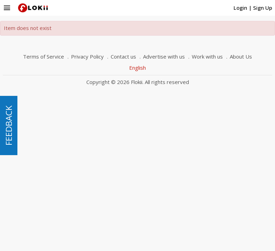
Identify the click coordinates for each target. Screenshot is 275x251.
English (137, 67)
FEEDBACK (8, 125)
